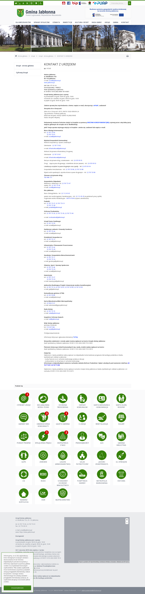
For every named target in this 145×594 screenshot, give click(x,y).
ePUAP (96, 105)
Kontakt (125, 22)
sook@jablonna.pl (54, 187)
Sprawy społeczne (42, 22)
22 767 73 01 (31, 524)
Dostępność (20, 536)
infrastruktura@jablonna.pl (57, 148)
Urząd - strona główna (46, 56)
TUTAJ (75, 337)
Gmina (115, 22)
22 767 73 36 (56, 185)
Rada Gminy (97, 22)
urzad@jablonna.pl (55, 80)
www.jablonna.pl (49, 82)
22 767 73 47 (66, 183)
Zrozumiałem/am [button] (17, 588)
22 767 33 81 (56, 154)
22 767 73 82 (56, 145)
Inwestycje (67, 22)
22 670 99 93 (92, 163)
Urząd (107, 22)
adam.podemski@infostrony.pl (91, 590)
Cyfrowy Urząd (22, 73)
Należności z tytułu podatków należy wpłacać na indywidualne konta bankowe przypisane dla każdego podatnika (38, 577)
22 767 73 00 (51, 132)
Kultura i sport (82, 22)
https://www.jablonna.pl (27, 532)
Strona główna (21, 56)
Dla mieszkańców (23, 22)
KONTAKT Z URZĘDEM (64, 56)
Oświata (56, 22)
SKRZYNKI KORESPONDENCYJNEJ (98, 122)
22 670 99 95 (78, 160)
